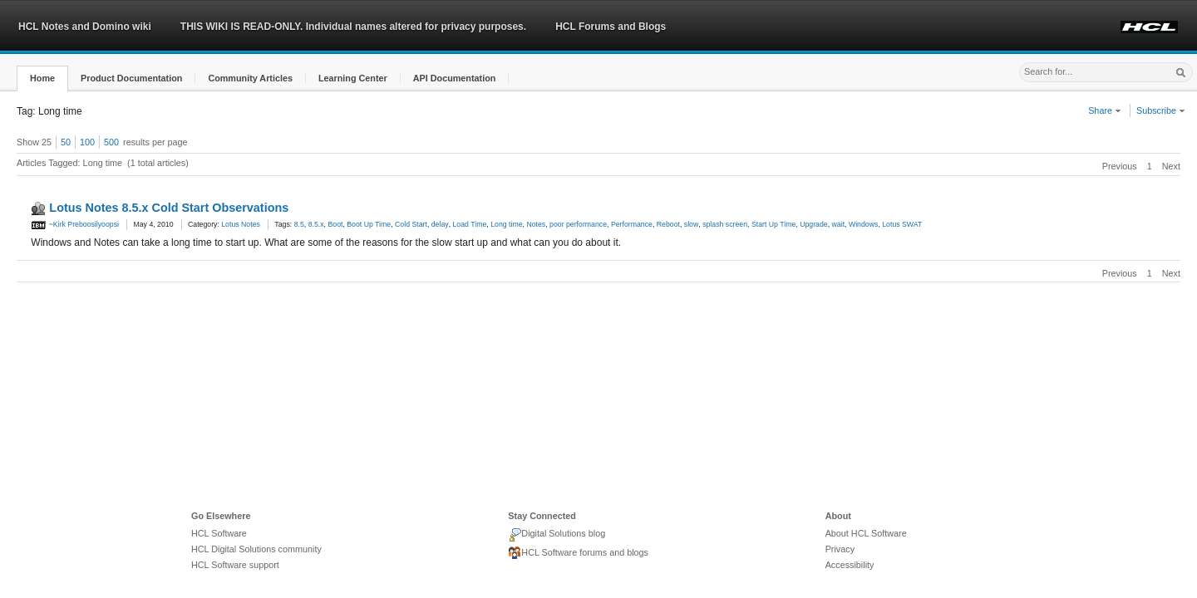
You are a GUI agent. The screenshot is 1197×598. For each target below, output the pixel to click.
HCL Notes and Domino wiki (84, 26)
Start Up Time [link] (773, 224)
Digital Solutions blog (556, 535)
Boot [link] (335, 224)
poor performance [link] (578, 224)
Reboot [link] (668, 224)
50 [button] (66, 142)
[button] (42, 78)
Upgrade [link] (814, 224)
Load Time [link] (470, 224)
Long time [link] (506, 224)
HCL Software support (235, 565)
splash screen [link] (724, 224)
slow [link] (691, 224)
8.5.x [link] (316, 224)
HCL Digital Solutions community (256, 549)
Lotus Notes (240, 224)
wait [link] (838, 224)
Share (1104, 110)
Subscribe (1160, 110)
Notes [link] (535, 224)
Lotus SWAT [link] (902, 224)
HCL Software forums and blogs (578, 553)
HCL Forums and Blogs (610, 26)
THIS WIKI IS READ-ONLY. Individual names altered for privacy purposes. (353, 26)
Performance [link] (632, 224)
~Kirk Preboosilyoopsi (75, 224)
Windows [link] (863, 224)
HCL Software (219, 533)
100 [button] (87, 142)
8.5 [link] (299, 224)
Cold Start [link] (411, 224)
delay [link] (440, 224)
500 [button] (111, 142)
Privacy (840, 549)
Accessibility (849, 565)
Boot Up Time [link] (369, 224)
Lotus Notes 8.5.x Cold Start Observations (168, 207)
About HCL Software (866, 533)
